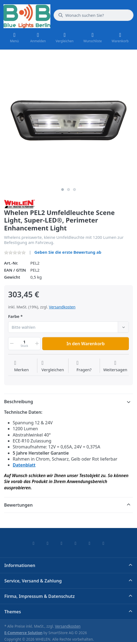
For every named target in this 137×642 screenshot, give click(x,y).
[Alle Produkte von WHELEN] (19, 203)
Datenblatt (24, 465)
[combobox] (93, 15)
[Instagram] (61, 543)
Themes (12, 612)
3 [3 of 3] (74, 189)
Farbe (13, 316)
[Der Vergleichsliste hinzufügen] (52, 366)
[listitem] (68, 120)
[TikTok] (75, 543)
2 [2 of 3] (68, 189)
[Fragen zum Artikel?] (84, 366)
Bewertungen (18, 505)
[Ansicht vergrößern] (68, 120)
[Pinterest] (103, 543)
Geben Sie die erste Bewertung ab (67, 252)
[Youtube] (90, 543)
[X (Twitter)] (48, 543)
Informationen (19, 565)
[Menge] (24, 343)
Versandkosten (62, 306)
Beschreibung (18, 402)
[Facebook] (34, 543)
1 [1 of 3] (62, 189)
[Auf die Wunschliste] (21, 366)
